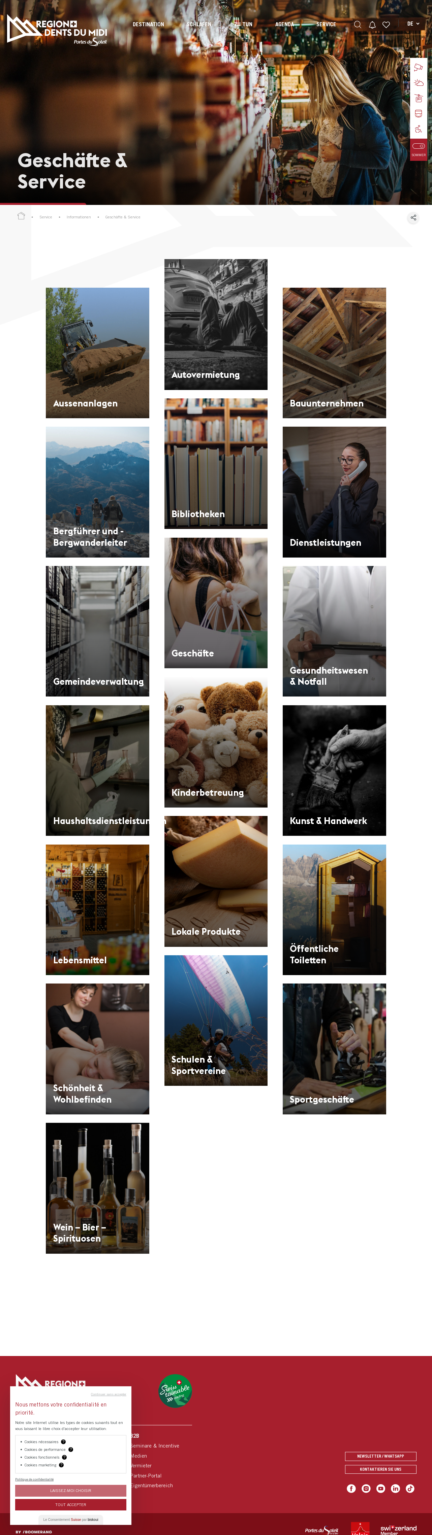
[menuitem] (148, 30)
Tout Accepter (70, 1504)
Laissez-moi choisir (70, 1490)
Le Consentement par (70, 1520)
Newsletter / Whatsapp (381, 1455)
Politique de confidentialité (34, 1479)
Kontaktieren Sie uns (381, 1469)
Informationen (79, 217)
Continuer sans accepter (108, 1394)
